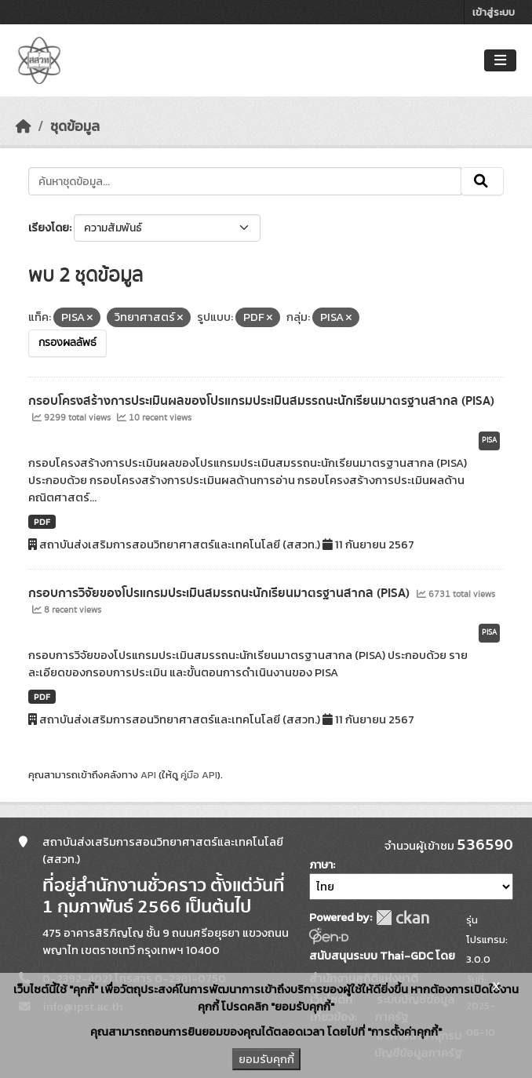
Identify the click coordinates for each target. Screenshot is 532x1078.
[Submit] (482, 181)
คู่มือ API (198, 774)
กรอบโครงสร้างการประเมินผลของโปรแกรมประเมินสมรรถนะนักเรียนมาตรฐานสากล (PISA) (261, 401)
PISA (489, 440)
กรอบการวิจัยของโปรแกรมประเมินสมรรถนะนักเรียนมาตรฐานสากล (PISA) (220, 593)
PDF (42, 521)
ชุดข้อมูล (75, 126)
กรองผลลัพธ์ (67, 343)
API (148, 774)
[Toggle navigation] (500, 60)
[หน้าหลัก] (23, 126)
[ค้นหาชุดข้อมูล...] (244, 181)
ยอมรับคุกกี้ (266, 1059)
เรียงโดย (48, 228)
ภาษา (321, 865)
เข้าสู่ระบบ (493, 12)
